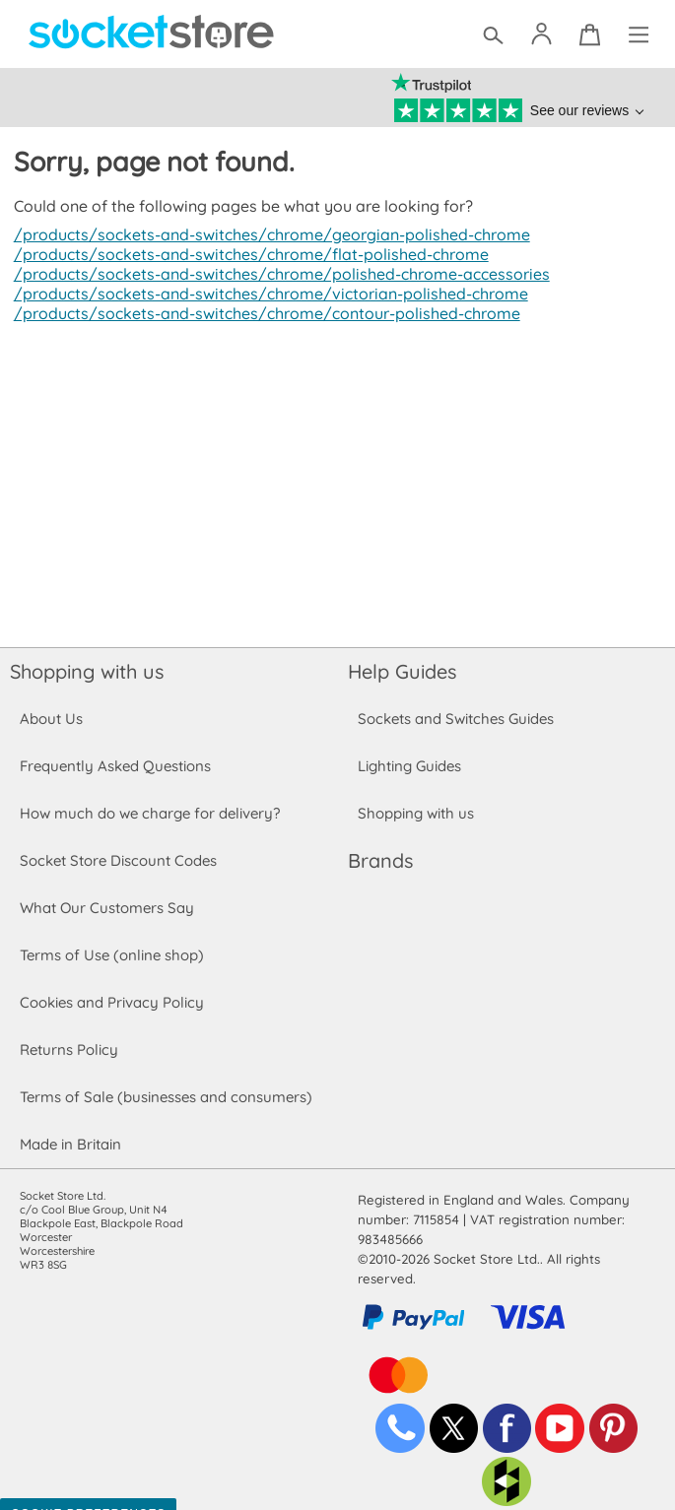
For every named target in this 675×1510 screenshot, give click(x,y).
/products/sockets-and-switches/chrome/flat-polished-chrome (245, 254)
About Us (51, 718)
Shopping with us (87, 671)
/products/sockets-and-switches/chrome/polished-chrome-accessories (276, 274)
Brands (380, 860)
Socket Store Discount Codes (118, 860)
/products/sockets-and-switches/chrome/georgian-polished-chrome (266, 234)
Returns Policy (68, 1049)
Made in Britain (71, 1144)
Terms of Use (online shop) (111, 955)
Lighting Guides (410, 765)
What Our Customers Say (106, 907)
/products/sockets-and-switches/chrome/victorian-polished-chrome (264, 293)
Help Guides (402, 671)
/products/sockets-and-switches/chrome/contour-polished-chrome (261, 313)
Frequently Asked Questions (115, 765)
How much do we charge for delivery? (149, 813)
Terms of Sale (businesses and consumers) (165, 1096)
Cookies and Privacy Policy (111, 1002)
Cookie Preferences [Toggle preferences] (88, 1494)
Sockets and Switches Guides (456, 718)
